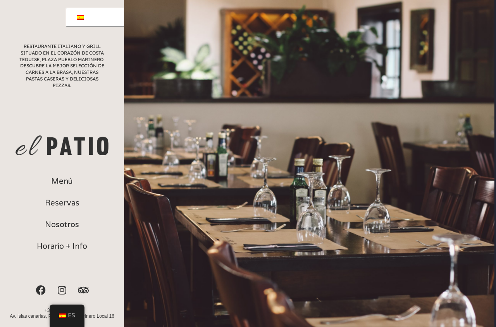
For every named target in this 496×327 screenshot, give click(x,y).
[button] (62, 181)
